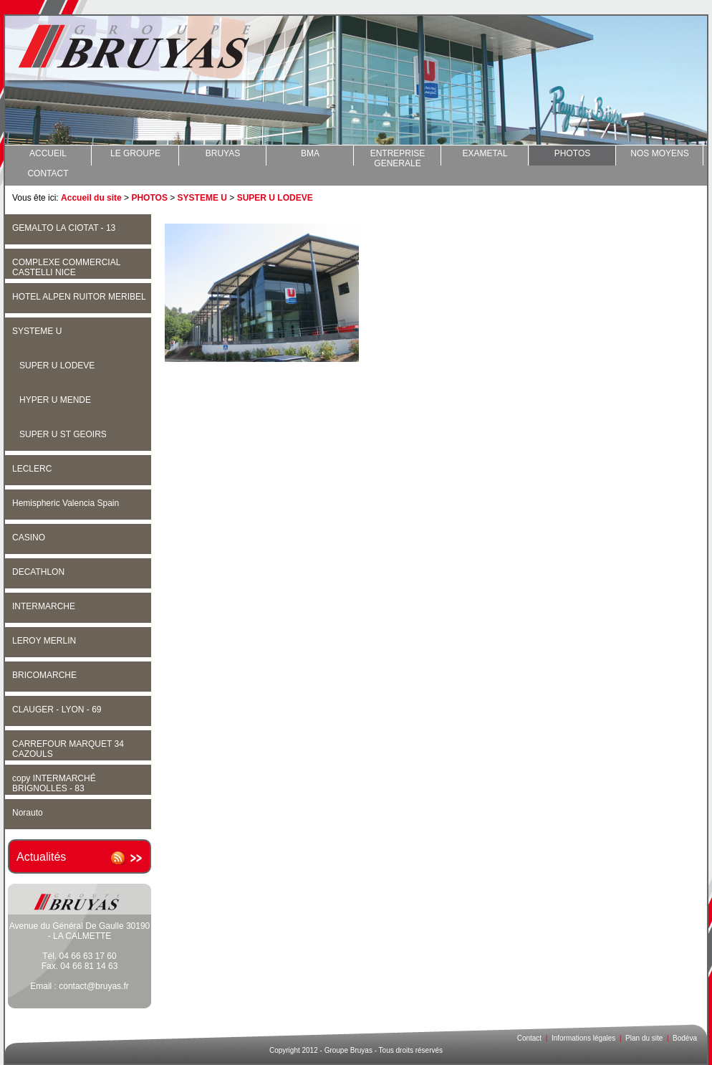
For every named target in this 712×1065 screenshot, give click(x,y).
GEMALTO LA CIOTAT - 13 (63, 228)
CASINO (28, 537)
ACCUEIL (48, 153)
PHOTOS (572, 153)
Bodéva (685, 1038)
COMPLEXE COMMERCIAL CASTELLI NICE (66, 267)
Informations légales (584, 1038)
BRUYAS (223, 153)
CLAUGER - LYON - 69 (56, 710)
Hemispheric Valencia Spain (65, 503)
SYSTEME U (202, 198)
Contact (529, 1038)
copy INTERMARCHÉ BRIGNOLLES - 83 (54, 783)
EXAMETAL (484, 153)
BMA (310, 153)
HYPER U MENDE (55, 400)
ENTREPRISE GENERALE (397, 157)
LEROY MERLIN (44, 641)
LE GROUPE (135, 153)
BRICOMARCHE (44, 675)
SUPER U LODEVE (275, 198)
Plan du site (644, 1038)
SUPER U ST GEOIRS (63, 434)
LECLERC (32, 469)
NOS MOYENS (659, 153)
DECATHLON (38, 572)
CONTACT (47, 173)
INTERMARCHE (43, 606)
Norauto (27, 813)
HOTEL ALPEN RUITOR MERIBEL (79, 297)
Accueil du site (91, 198)
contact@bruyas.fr (94, 986)
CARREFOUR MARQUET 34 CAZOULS (68, 749)
